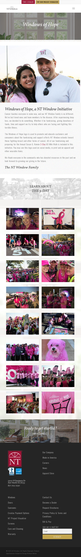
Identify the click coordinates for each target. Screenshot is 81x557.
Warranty (12, 534)
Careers (46, 462)
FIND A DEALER (28, 2)
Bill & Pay (47, 521)
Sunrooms (12, 507)
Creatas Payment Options (18, 513)
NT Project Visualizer (17, 518)
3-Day (43, 144)
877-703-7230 (14, 485)
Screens (11, 523)
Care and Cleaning (15, 528)
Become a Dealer (50, 502)
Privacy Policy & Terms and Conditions (54, 515)
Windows (11, 497)
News (45, 468)
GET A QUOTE (38, 434)
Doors (10, 502)
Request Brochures (51, 507)
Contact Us (47, 497)
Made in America (50, 457)
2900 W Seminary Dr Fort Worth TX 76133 (16, 481)
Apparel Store (48, 473)
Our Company (48, 452)
